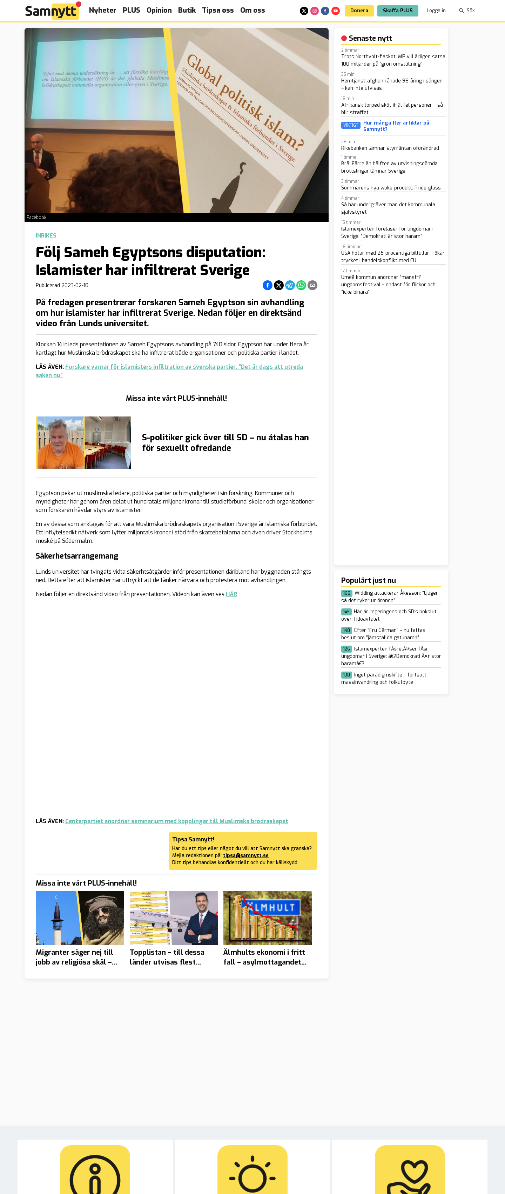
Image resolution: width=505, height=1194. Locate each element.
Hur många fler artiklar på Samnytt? (396, 126)
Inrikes (46, 236)
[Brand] (53, 10)
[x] (304, 11)
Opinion (159, 10)
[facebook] (325, 11)
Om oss (252, 10)
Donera (359, 10)
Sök (467, 10)
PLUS (131, 10)
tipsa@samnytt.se (246, 855)
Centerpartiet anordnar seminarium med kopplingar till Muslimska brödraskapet (176, 821)
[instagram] (314, 11)
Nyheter (102, 10)
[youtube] (335, 11)
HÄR (231, 594)
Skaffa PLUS (398, 10)
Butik (187, 10)
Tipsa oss (218, 10)
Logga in (436, 10)
